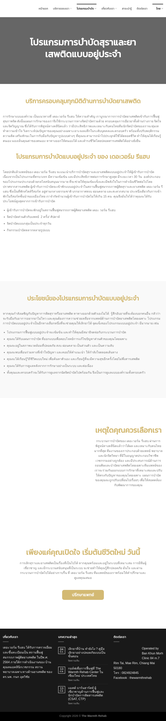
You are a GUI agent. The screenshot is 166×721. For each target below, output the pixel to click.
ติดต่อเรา (142, 8)
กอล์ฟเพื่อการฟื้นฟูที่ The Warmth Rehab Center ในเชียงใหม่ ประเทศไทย (85, 672)
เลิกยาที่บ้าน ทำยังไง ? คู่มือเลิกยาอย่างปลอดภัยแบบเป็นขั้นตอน (86, 652)
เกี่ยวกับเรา (109, 8)
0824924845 (130, 672)
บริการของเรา (62, 8)
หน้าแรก (43, 8)
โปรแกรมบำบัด (86, 8)
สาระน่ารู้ (127, 8)
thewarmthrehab (140, 677)
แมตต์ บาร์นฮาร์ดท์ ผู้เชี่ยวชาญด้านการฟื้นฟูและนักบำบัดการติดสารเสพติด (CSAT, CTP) (86, 693)
